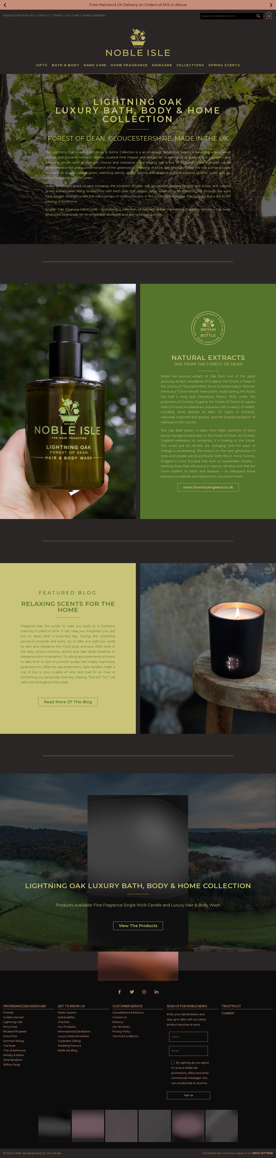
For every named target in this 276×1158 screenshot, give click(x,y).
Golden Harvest (13, 1017)
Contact (43, 15)
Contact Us (119, 1017)
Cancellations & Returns (128, 1012)
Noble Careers (94, 15)
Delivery (117, 1022)
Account (72, 15)
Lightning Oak (12, 1022)
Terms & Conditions (125, 1036)
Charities (63, 1022)
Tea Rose (9, 1045)
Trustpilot (227, 1012)
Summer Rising (13, 1041)
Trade (57, 15)
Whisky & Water (13, 1055)
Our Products (67, 1026)
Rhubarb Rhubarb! (15, 1031)
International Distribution (74, 1031)
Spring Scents (224, 65)
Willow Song (11, 1064)
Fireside (8, 1012)
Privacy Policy (121, 1031)
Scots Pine (10, 1036)
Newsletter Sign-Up (18, 15)
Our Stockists (121, 1026)
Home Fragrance (129, 65)
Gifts (42, 65)
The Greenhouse (14, 1050)
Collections (190, 65)
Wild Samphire (12, 1059)
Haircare (162, 65)
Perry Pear (10, 1026)
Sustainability (66, 1017)
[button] (5, 5)
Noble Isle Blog (67, 1050)
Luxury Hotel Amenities (73, 1036)
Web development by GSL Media (38, 1153)
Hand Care (95, 65)
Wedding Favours (69, 1045)
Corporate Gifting (69, 1041)
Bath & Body (65, 65)
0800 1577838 (262, 1153)
